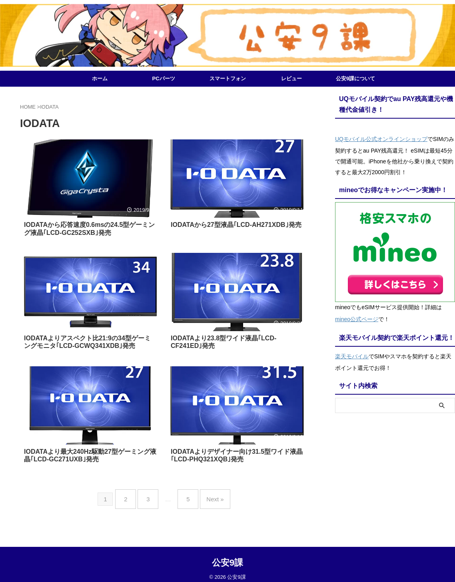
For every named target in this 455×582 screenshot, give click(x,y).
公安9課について (355, 78)
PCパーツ (163, 78)
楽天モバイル (352, 351)
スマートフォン (228, 78)
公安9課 (227, 556)
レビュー (291, 78)
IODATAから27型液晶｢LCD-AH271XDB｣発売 (236, 224)
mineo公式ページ (356, 316)
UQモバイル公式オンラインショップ (381, 138)
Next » (209, 496)
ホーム (100, 78)
